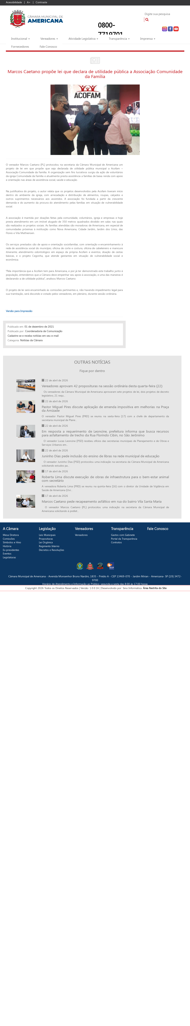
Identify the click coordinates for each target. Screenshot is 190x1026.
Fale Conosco (48, 46)
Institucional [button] (20, 38)
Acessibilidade (14, 2)
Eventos (7, 553)
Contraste (41, 2)
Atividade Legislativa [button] (83, 38)
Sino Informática (132, 588)
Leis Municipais (47, 534)
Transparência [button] (119, 38)
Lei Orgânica (46, 542)
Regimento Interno (49, 546)
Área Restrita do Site (154, 588)
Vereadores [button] (49, 38)
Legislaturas (9, 557)
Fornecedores (20, 46)
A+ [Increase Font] (29, 2)
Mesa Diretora (11, 534)
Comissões (9, 538)
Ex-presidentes (11, 549)
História (7, 546)
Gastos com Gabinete (123, 534)
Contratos (116, 542)
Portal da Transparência (124, 538)
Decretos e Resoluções (51, 549)
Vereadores (81, 534)
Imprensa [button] (147, 38)
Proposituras (46, 538)
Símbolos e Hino (12, 542)
